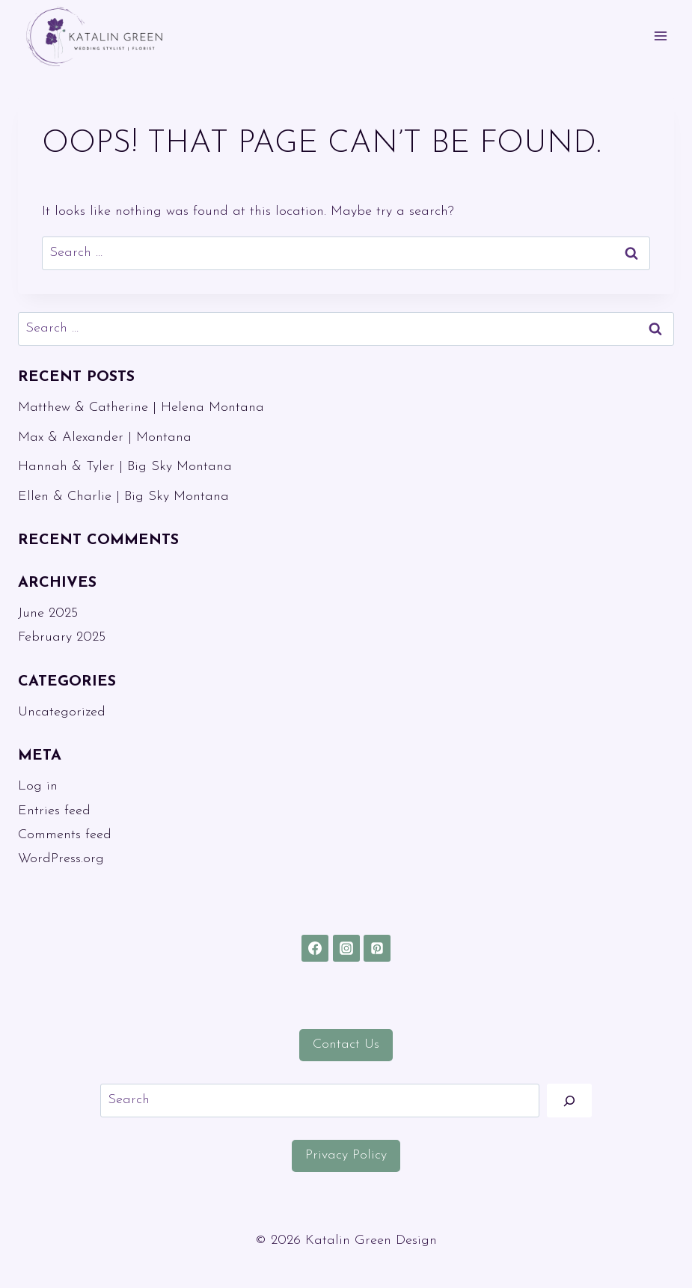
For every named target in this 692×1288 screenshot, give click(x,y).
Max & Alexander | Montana (105, 437)
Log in (38, 786)
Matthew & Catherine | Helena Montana (141, 407)
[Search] (569, 1100)
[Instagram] (346, 948)
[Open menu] (660, 36)
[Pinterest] (377, 948)
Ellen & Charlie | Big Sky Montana (123, 496)
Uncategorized (61, 712)
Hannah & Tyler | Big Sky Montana (125, 467)
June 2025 (48, 613)
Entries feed (54, 811)
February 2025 (61, 637)
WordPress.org (61, 859)
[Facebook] (314, 948)
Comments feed (64, 835)
